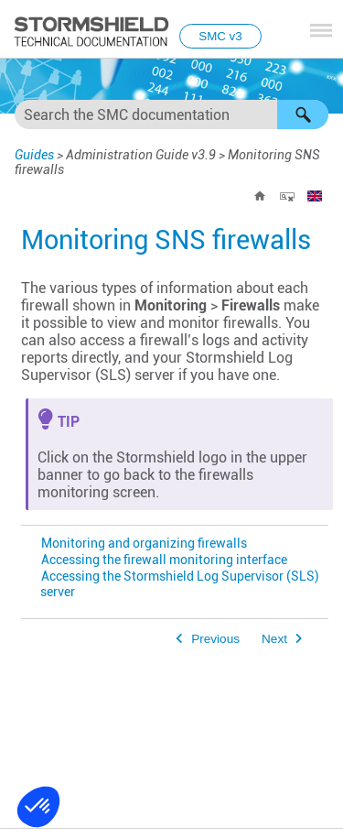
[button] (302, 114)
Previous (215, 639)
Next (274, 639)
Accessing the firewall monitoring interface (164, 560)
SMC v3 (219, 36)
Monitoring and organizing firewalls (144, 543)
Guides (34, 154)
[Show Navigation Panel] (321, 30)
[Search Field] (171, 114)
